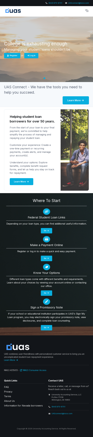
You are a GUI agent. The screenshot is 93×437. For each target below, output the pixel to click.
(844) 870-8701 (55, 3)
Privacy (8, 391)
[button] (44, 78)
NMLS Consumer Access (33, 370)
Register (12, 55)
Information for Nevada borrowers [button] (23, 405)
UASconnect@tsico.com (78, 3)
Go (46, 230)
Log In (31, 55)
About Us (9, 400)
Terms (7, 396)
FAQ (6, 387)
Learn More (75, 100)
